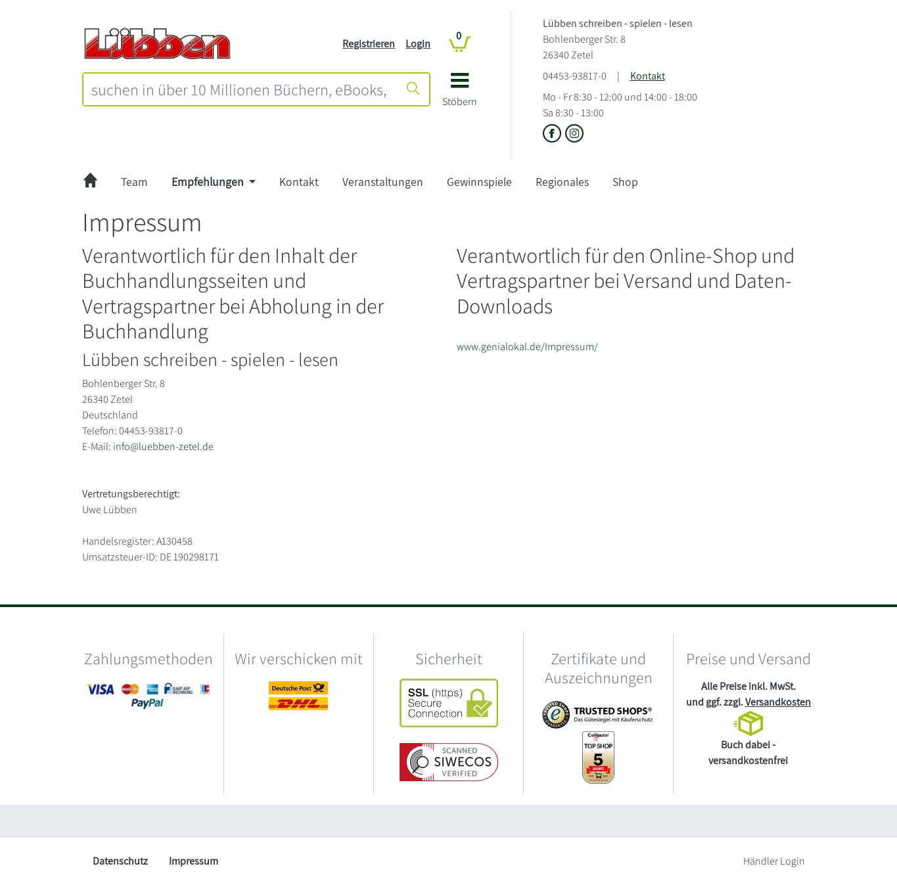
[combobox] (241, 89)
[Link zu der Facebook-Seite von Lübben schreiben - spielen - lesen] (554, 134)
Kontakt (647, 76)
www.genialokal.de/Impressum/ (527, 346)
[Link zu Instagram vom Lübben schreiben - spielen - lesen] (574, 134)
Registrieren (368, 44)
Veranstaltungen (382, 181)
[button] (459, 94)
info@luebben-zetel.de (163, 446)
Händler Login (774, 861)
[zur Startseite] (90, 182)
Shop (625, 181)
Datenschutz (120, 861)
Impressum (193, 861)
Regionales (562, 181)
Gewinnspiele (479, 181)
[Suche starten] (413, 89)
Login (417, 44)
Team (134, 181)
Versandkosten (778, 702)
